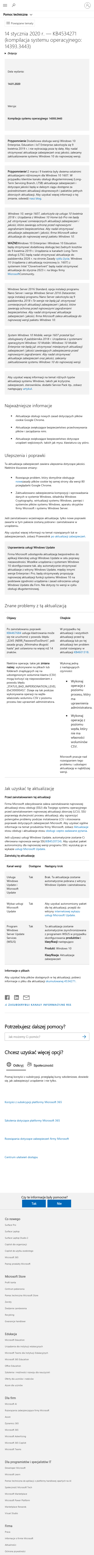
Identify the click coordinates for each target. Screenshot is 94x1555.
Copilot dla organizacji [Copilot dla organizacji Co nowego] (16, 1244)
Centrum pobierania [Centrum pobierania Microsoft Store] (15, 1288)
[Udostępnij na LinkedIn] (14, 996)
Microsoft (13, 274)
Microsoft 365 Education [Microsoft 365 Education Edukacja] (17, 1359)
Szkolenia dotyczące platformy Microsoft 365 (32, 1120)
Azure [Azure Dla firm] (8, 1416)
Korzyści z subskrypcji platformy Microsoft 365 (33, 1102)
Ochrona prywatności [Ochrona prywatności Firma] (15, 1551)
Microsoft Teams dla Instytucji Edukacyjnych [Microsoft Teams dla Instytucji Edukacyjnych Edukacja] (26, 1352)
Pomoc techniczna (15, 14)
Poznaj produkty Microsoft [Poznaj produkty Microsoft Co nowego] (17, 1263)
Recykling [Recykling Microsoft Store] (9, 1314)
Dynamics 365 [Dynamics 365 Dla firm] (12, 1423)
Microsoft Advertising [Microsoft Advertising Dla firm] (15, 1436)
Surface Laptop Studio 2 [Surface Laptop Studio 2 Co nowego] (16, 1237)
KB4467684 (14, 633)
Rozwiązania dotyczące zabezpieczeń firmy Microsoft (37, 1139)
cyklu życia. (63, 258)
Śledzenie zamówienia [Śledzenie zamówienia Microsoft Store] (16, 1308)
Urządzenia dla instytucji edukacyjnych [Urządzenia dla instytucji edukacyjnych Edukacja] (24, 1346)
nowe (19, 481)
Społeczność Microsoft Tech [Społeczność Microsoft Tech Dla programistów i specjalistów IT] (18, 1487)
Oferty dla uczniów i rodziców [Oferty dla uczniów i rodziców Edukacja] (19, 1378)
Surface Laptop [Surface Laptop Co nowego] (12, 1231)
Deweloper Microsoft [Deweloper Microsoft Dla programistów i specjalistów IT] (15, 1467)
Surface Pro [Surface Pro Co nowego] (10, 1224)
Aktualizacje (81, 827)
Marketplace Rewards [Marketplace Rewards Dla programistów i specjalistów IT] (15, 1506)
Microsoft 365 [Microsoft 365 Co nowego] (11, 1257)
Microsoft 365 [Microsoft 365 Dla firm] (11, 1429)
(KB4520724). (53, 841)
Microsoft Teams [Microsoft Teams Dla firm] (13, 1449)
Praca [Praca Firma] (7, 1531)
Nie (59, 1203)
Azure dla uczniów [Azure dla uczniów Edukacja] (14, 1385)
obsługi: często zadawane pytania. (67, 831)
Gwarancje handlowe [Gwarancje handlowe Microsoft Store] (15, 1321)
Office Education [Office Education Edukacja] (13, 1365)
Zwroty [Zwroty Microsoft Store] (8, 1301)
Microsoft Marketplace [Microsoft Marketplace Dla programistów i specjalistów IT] (16, 1493)
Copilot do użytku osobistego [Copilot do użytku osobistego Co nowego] (19, 1250)
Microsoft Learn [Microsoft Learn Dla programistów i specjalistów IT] (12, 1474)
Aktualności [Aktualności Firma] (10, 1544)
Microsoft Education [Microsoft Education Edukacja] (15, 1339)
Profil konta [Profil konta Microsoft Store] (10, 1282)
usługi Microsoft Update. (30, 849)
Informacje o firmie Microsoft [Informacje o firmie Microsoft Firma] (19, 1538)
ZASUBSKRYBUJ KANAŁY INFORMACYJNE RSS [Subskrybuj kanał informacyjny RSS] (39, 1004)
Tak (34, 1203)
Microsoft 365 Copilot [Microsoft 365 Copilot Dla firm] (15, 1442)
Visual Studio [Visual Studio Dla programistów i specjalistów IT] (11, 1513)
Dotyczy (12, 53)
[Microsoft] (47, 3)
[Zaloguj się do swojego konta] (87, 5)
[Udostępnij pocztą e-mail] (24, 996)
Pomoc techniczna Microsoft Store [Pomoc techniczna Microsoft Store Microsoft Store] (21, 1295)
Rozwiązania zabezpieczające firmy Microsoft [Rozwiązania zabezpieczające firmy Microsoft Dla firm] (27, 1410)
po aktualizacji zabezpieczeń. (68, 536)
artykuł (27, 389)
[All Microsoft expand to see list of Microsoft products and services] (5, 5)
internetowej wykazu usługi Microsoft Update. (62, 913)
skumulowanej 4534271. (61, 981)
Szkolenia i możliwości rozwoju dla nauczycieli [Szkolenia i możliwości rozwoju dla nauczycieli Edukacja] (27, 1372)
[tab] (16, 1065)
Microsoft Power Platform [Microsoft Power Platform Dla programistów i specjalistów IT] (17, 1500)
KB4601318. (81, 652)
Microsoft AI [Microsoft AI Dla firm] (11, 1403)
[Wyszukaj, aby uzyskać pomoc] (14, 5)
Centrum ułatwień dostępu (21, 1157)
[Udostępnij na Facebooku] (7, 996)
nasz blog (35, 198)
